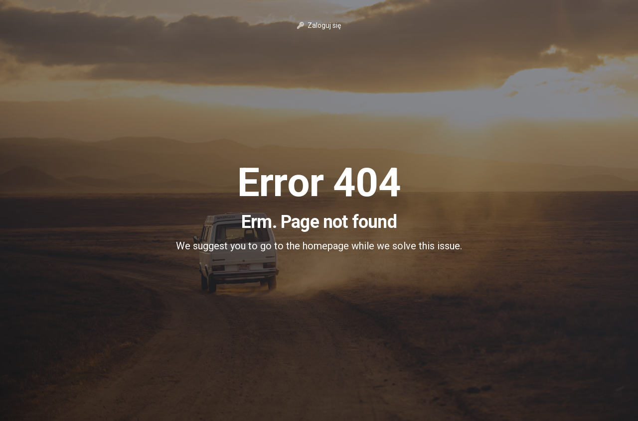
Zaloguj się (319, 25)
